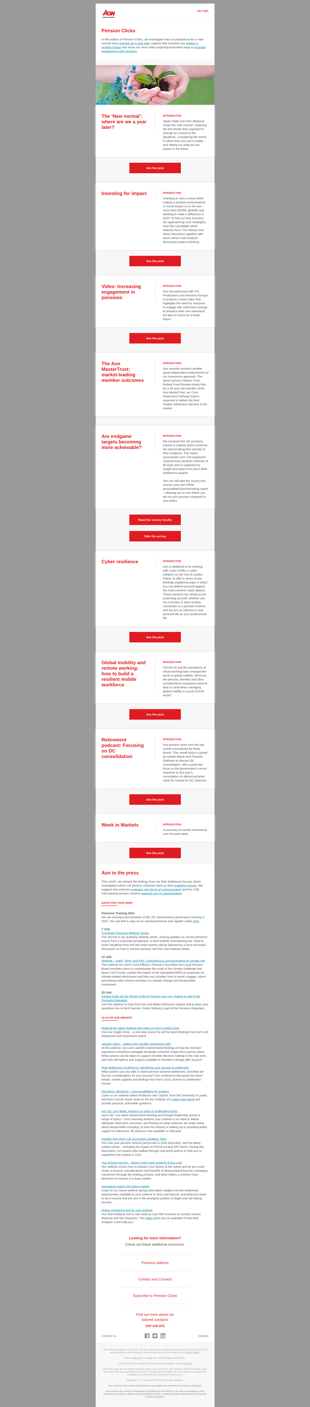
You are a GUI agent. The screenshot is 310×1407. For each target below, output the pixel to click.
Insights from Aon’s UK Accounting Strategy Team (134, 1139)
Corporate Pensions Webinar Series (125, 933)
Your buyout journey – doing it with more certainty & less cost (142, 1162)
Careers (203, 1336)
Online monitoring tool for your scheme (127, 1210)
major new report (183, 1099)
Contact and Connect (155, 1279)
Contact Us (109, 1336)
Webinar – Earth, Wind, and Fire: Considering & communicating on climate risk (153, 960)
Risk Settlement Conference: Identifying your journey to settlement (145, 1067)
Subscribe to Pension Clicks (155, 1296)
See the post (155, 168)
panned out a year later (134, 43)
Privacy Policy (192, 1352)
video (149, 1218)
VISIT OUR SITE (155, 1325)
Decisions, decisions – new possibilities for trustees (135, 1091)
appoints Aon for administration (161, 893)
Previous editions (155, 1263)
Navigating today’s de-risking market (126, 1186)
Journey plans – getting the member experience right (136, 1043)
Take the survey (155, 536)
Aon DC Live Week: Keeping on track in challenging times (139, 1111)
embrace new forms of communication (156, 889)
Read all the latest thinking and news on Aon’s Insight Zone (140, 1028)
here (196, 921)
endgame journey (185, 885)
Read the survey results (155, 519)
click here (136, 1358)
